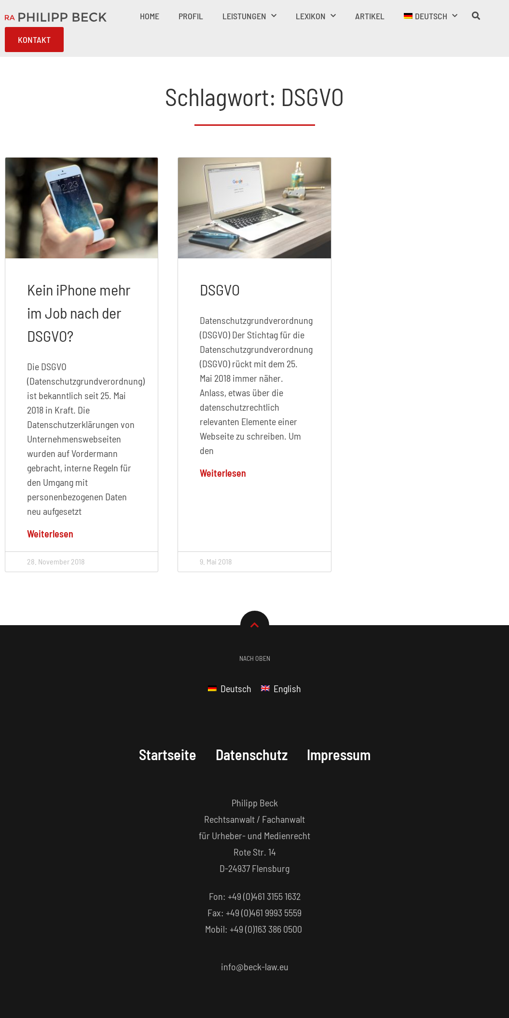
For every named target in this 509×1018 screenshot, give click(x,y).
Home (149, 16)
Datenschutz (252, 754)
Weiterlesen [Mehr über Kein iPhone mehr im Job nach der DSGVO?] (50, 533)
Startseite (167, 754)
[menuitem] (430, 16)
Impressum (339, 754)
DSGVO (220, 289)
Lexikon (316, 16)
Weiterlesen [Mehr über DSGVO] (223, 473)
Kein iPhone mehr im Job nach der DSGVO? (79, 312)
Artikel (370, 16)
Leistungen (249, 16)
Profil (191, 16)
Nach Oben (254, 658)
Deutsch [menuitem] (235, 688)
